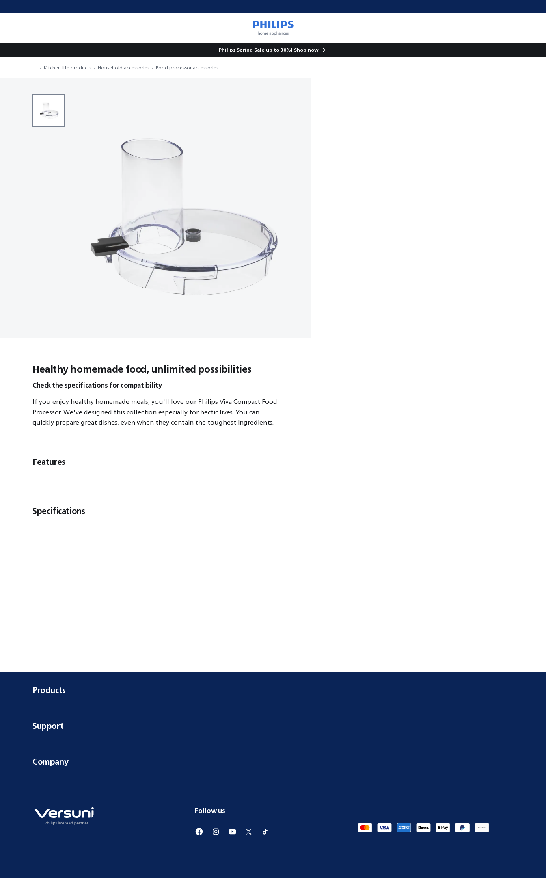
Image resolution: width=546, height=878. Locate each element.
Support (273, 726)
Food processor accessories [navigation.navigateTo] (187, 68)
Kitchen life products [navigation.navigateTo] (67, 68)
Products (273, 690)
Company (273, 761)
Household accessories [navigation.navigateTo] (123, 68)
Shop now (306, 50)
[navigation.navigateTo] (34, 68)
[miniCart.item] (528, 28)
